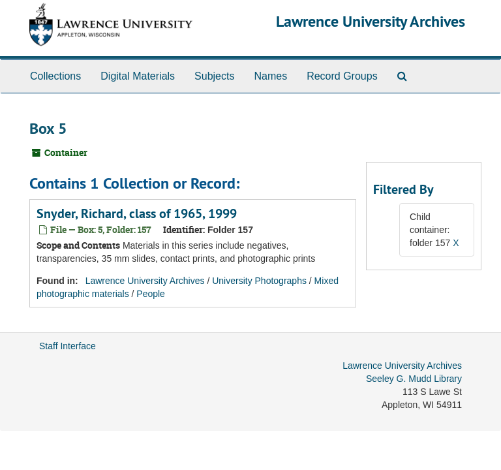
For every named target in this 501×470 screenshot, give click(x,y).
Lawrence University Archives (370, 21)
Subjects (214, 76)
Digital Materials (137, 76)
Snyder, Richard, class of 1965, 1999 (137, 213)
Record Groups (342, 76)
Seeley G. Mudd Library (414, 378)
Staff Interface (67, 346)
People (150, 294)
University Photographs (259, 280)
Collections (55, 76)
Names (270, 76)
